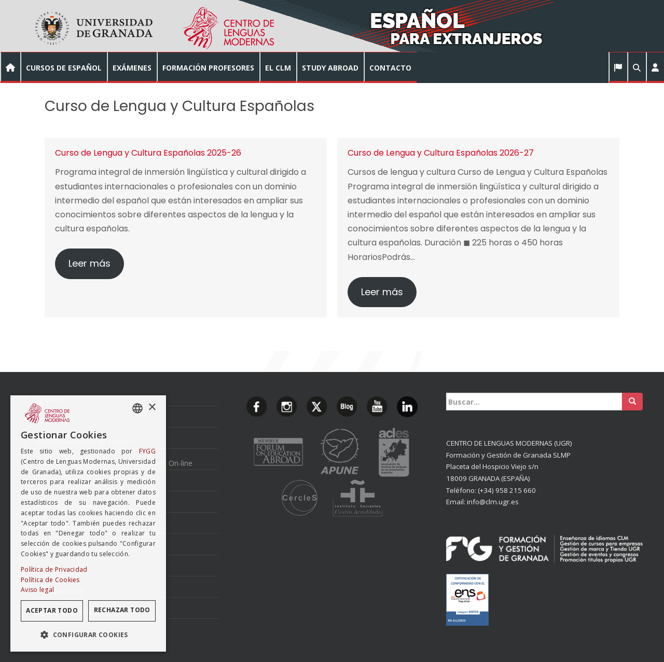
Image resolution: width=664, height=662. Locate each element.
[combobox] (137, 408)
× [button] (152, 407)
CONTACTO (390, 68)
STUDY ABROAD (330, 68)
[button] (655, 67)
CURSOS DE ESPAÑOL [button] (64, 68)
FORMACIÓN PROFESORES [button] (208, 68)
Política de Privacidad (54, 569)
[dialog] (88, 523)
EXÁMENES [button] (132, 68)
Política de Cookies (50, 579)
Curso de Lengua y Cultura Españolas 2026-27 (441, 153)
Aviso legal (37, 589)
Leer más (89, 263)
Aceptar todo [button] (52, 610)
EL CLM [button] (278, 68)
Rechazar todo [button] (122, 609)
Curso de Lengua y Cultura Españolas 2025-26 (148, 153)
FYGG (147, 451)
